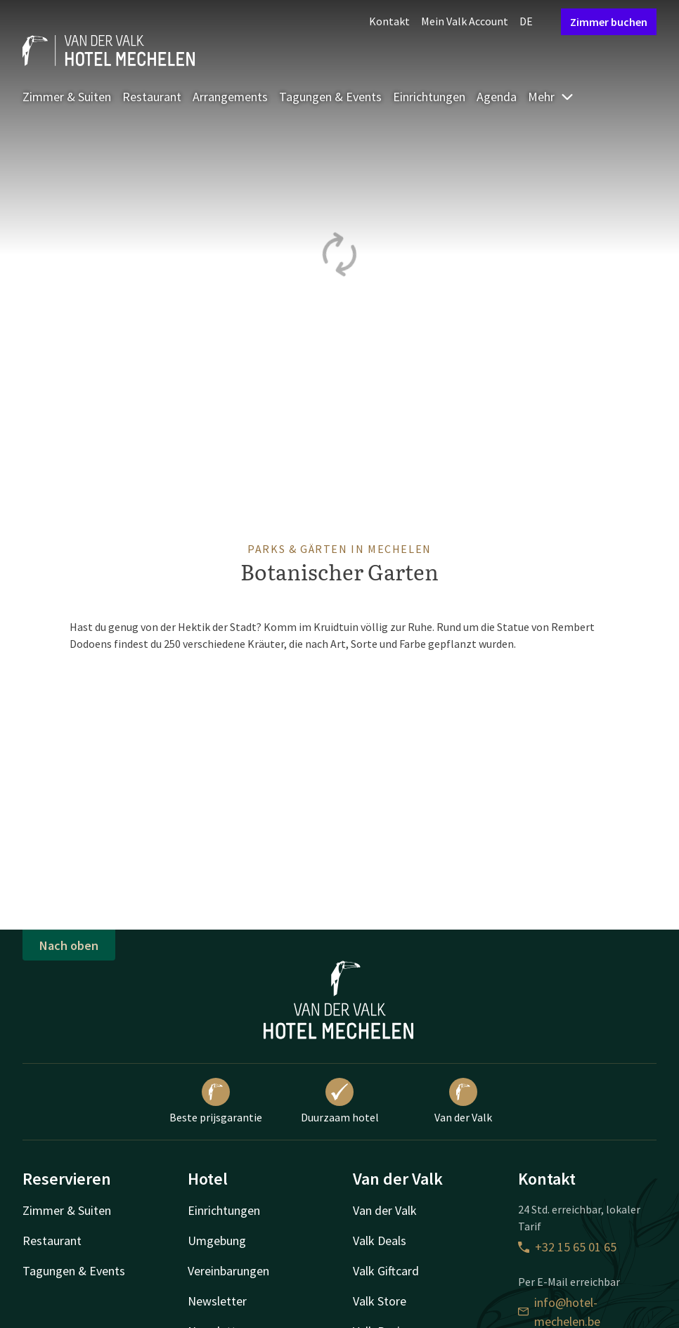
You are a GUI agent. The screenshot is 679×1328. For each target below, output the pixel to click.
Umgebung (217, 1240)
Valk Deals (379, 1240)
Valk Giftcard (386, 1271)
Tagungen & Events (330, 97)
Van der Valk (463, 1101)
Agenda (497, 97)
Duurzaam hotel (340, 1101)
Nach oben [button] (68, 945)
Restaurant (151, 97)
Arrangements (230, 97)
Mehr (551, 97)
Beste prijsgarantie (215, 1101)
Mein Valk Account (464, 21)
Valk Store (379, 1301)
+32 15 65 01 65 (567, 1247)
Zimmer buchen (608, 22)
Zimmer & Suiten (66, 97)
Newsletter (217, 1301)
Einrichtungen (429, 97)
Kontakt (389, 21)
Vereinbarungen (228, 1271)
